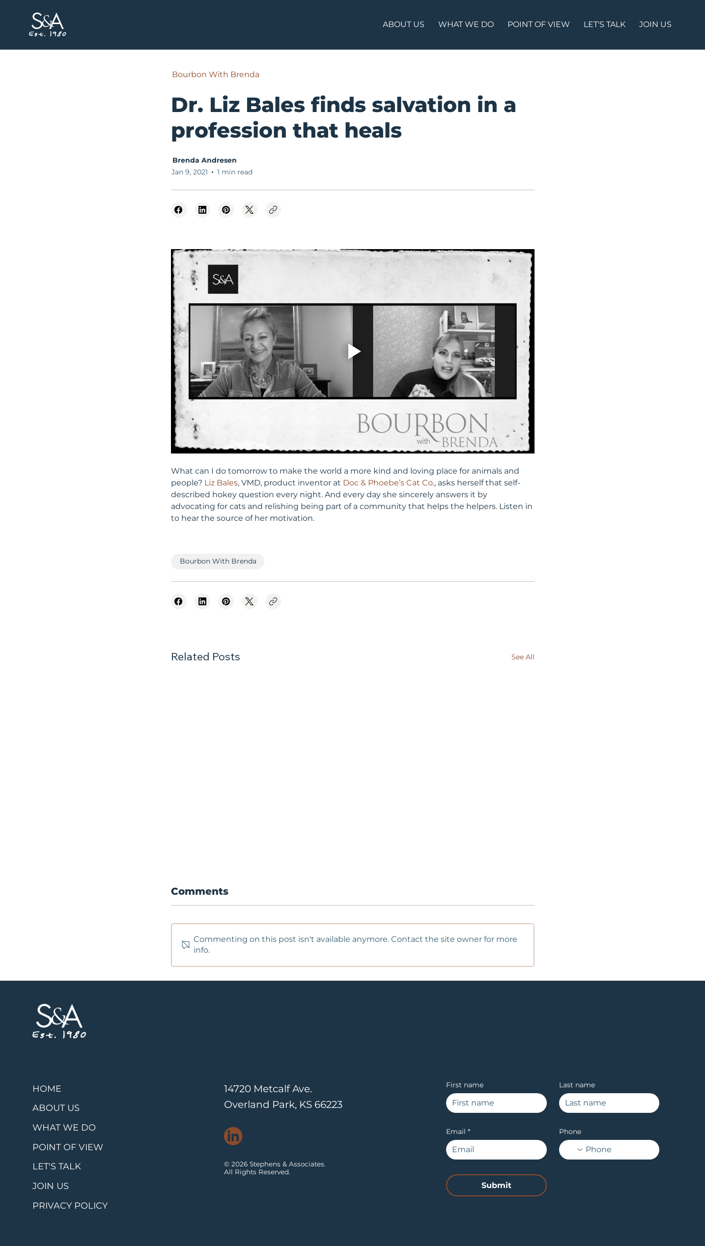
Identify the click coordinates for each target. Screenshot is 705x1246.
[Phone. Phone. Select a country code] (574, 1150)
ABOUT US (56, 1108)
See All (523, 656)
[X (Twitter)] (249, 210)
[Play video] (353, 351)
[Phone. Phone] (618, 1150)
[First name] (493, 1103)
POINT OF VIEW (67, 1147)
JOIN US (50, 1186)
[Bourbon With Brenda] (215, 74)
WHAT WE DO (64, 1127)
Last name (577, 1085)
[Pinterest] (226, 210)
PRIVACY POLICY (70, 1205)
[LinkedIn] (202, 210)
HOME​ (46, 1088)
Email (458, 1132)
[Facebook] (179, 210)
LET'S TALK (56, 1166)
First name (464, 1085)
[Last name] (606, 1103)
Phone (570, 1132)
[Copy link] (273, 210)
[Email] (493, 1150)
